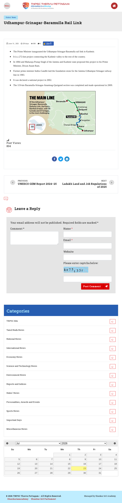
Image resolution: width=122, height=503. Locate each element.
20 (36, 468)
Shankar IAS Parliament (43, 499)
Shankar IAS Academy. (105, 496)
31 (100, 473)
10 (100, 459)
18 (115, 464)
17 (100, 464)
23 (84, 468)
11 (115, 459)
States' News (11, 17)
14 (51, 464)
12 (18, 464)
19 (18, 468)
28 (51, 473)
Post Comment (92, 286)
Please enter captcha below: (80, 267)
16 (84, 464)
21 (51, 468)
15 (69, 464)
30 (84, 473)
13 (36, 464)
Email (68, 240)
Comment (17, 228)
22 (69, 468)
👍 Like (48, 43)
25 (115, 468)
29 (69, 473)
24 (100, 468)
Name (68, 228)
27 (36, 473)
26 (18, 473)
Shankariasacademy (17, 499)
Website (68, 251)
